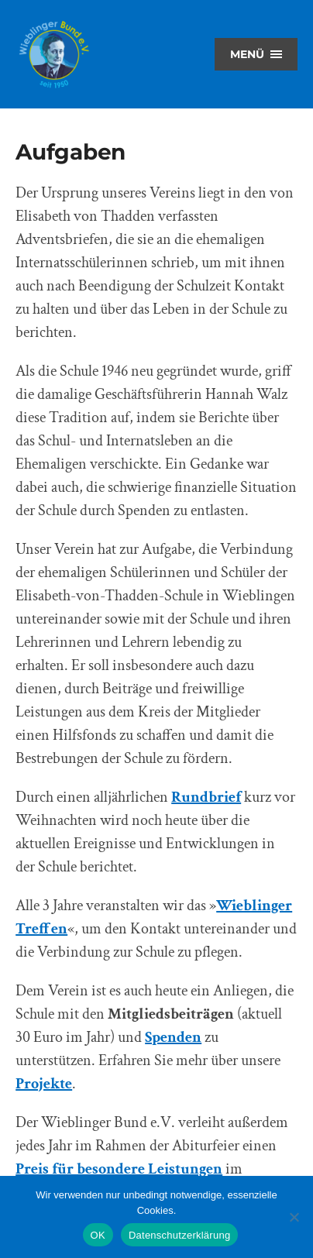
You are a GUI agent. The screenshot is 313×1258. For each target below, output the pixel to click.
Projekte (43, 1084)
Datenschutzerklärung (179, 1235)
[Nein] (293, 1217)
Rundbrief (206, 797)
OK (98, 1235)
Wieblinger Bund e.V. (54, 54)
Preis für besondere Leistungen (118, 1169)
